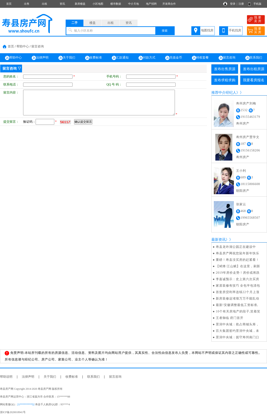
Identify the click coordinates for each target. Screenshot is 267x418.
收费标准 (93, 58)
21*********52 (25, 404)
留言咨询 (37, 46)
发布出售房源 (224, 69)
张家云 (241, 204)
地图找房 (207, 30)
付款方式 (146, 58)
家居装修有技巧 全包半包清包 (238, 285)
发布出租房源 (253, 69)
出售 (26, 3)
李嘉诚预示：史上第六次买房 (237, 279)
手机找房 (235, 30)
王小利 (241, 170)
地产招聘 (151, 3)
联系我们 (253, 58)
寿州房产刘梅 (246, 103)
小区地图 (98, 3)
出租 (44, 3)
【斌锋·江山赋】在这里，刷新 (238, 266)
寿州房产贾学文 (247, 137)
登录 (232, 3)
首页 (9, 3)
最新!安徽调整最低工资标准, (237, 305)
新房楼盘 (80, 3)
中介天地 (133, 3)
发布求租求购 (224, 80)
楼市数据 (115, 3)
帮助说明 (6, 376)
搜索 (165, 30)
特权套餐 (200, 58)
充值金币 (173, 58)
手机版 (257, 3)
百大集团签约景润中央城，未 (237, 330)
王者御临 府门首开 (230, 318)
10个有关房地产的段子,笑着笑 (238, 311)
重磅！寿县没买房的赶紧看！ (237, 259)
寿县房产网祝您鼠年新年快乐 (237, 253)
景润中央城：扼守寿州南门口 (237, 337)
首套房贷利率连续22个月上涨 (237, 292)
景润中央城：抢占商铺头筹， (237, 324)
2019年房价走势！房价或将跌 (238, 272)
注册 (241, 3)
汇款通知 (120, 58)
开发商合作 (169, 3)
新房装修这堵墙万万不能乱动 (237, 298)
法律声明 (40, 58)
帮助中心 (22, 46)
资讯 (62, 3)
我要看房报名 (253, 80)
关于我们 (66, 58)
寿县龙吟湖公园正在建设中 (236, 247)
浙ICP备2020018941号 (13, 412)
